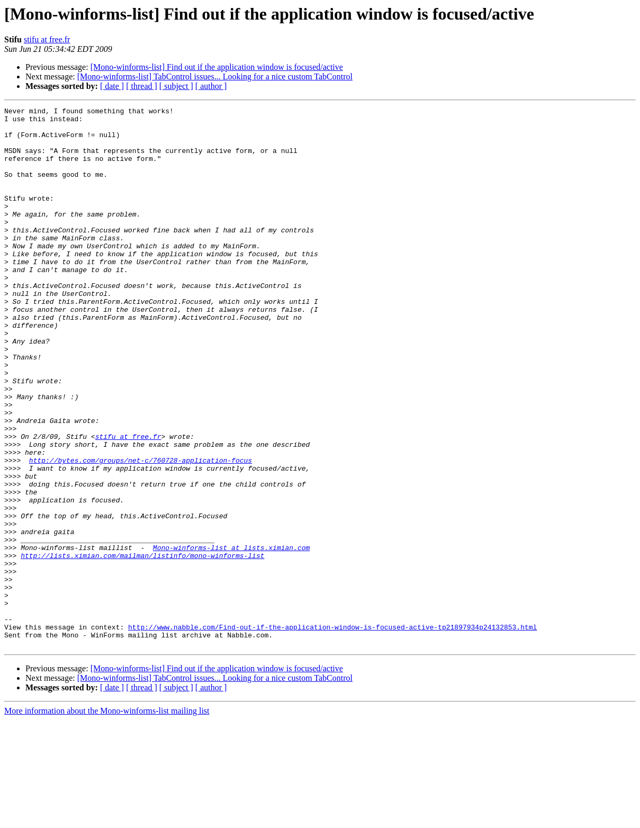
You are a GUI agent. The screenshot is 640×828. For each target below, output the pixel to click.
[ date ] (112, 86)
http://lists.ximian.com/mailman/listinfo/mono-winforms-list (142, 646)
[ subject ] (176, 86)
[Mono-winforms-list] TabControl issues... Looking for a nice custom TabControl (215, 76)
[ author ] (211, 86)
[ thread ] (141, 86)
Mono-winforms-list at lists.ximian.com (231, 636)
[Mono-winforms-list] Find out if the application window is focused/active (217, 66)
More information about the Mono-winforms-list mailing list (107, 818)
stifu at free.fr (47, 39)
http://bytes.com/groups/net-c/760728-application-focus (140, 531)
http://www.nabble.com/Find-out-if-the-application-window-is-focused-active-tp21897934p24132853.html (332, 731)
